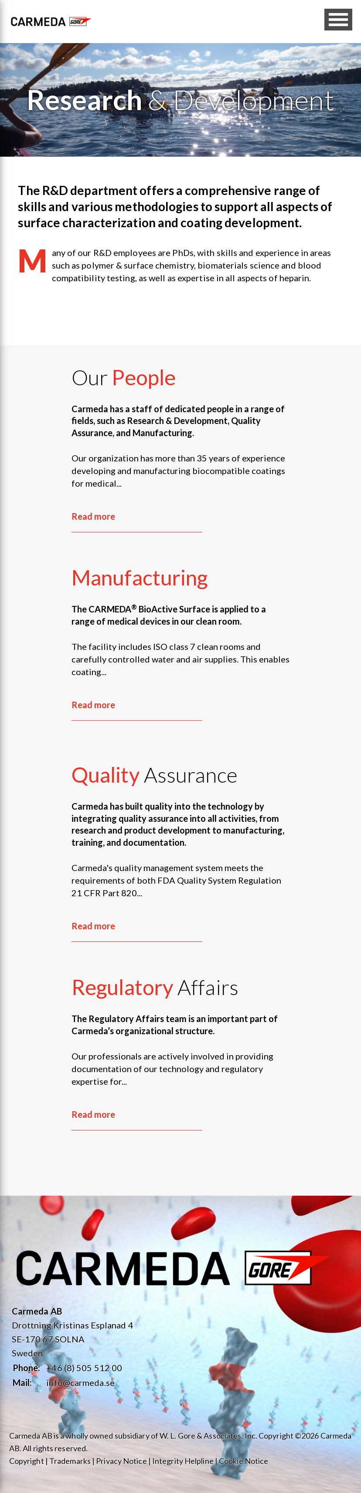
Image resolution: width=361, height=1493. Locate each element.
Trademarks (70, 1461)
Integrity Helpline (183, 1461)
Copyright (26, 1461)
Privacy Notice (121, 1461)
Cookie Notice (243, 1461)
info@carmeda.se (80, 1382)
